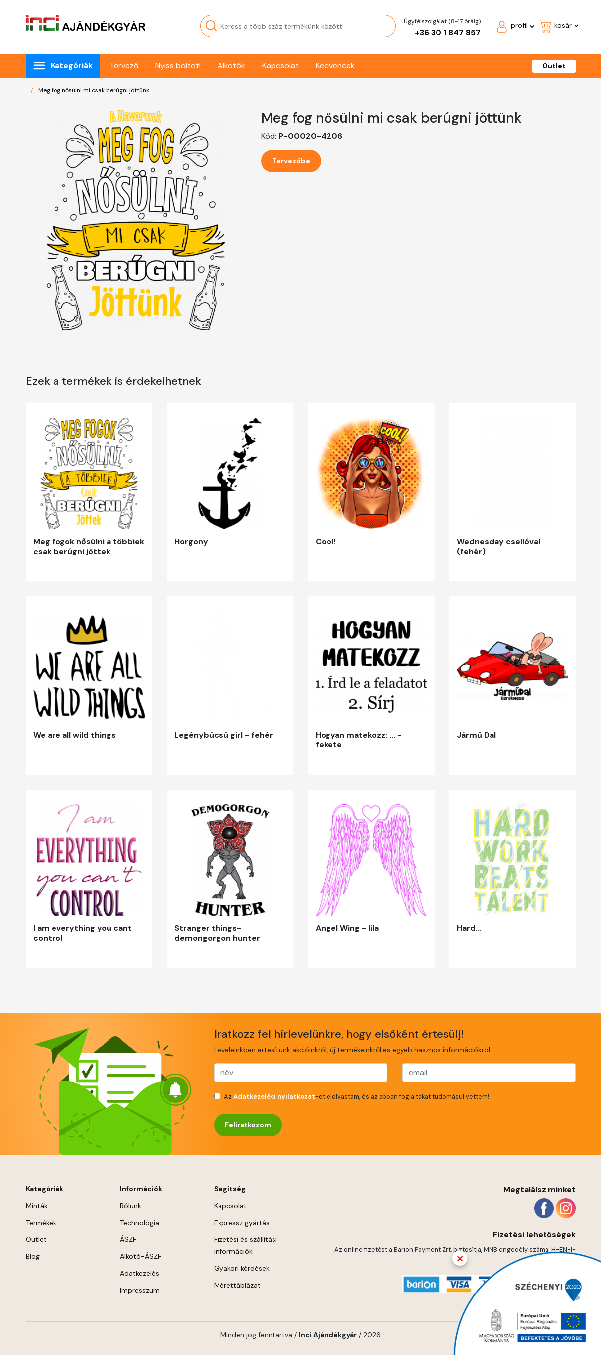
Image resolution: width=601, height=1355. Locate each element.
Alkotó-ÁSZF (140, 1256)
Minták (37, 1205)
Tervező (123, 66)
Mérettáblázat (237, 1285)
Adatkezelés (139, 1273)
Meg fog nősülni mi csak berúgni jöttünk (93, 90)
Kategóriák (72, 66)
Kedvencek (335, 66)
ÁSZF (128, 1239)
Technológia (139, 1222)
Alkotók (231, 66)
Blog (33, 1256)
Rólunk (130, 1205)
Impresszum (140, 1290)
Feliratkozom (248, 1124)
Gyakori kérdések (242, 1268)
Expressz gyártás (242, 1222)
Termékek (41, 1222)
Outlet (554, 66)
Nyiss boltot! (178, 66)
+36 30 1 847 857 (448, 32)
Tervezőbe (291, 160)
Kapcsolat (280, 66)
